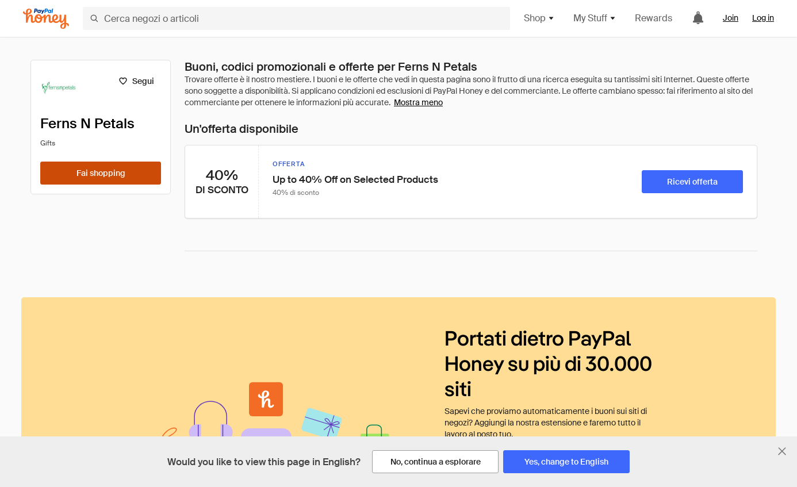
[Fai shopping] (100, 173)
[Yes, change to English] (566, 461)
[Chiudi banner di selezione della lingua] (782, 451)
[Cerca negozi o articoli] (296, 18)
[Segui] (136, 81)
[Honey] (46, 19)
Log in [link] (763, 18)
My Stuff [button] (594, 18)
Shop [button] (539, 18)
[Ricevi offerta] (692, 181)
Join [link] (730, 18)
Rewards (653, 18)
